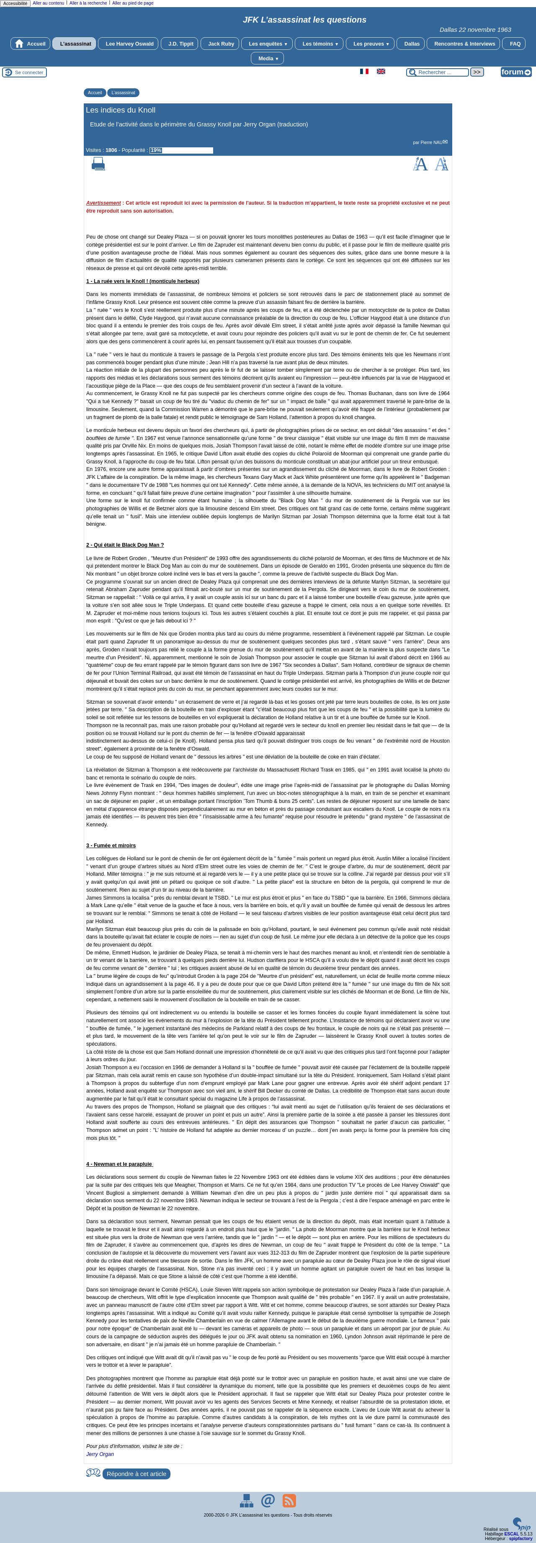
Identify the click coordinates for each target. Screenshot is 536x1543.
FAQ (514, 43)
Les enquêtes (267, 43)
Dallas (410, 43)
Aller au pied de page (132, 3)
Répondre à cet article (136, 1474)
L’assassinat (74, 43)
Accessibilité (15, 3)
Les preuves (370, 43)
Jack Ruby (219, 43)
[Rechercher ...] (437, 72)
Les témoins (319, 43)
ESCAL (511, 1534)
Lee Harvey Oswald (128, 43)
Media (267, 58)
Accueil (30, 43)
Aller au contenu (48, 3)
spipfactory (521, 1538)
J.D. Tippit (179, 43)
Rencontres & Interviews (463, 43)
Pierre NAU (431, 142)
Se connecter (29, 72)
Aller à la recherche (88, 3)
